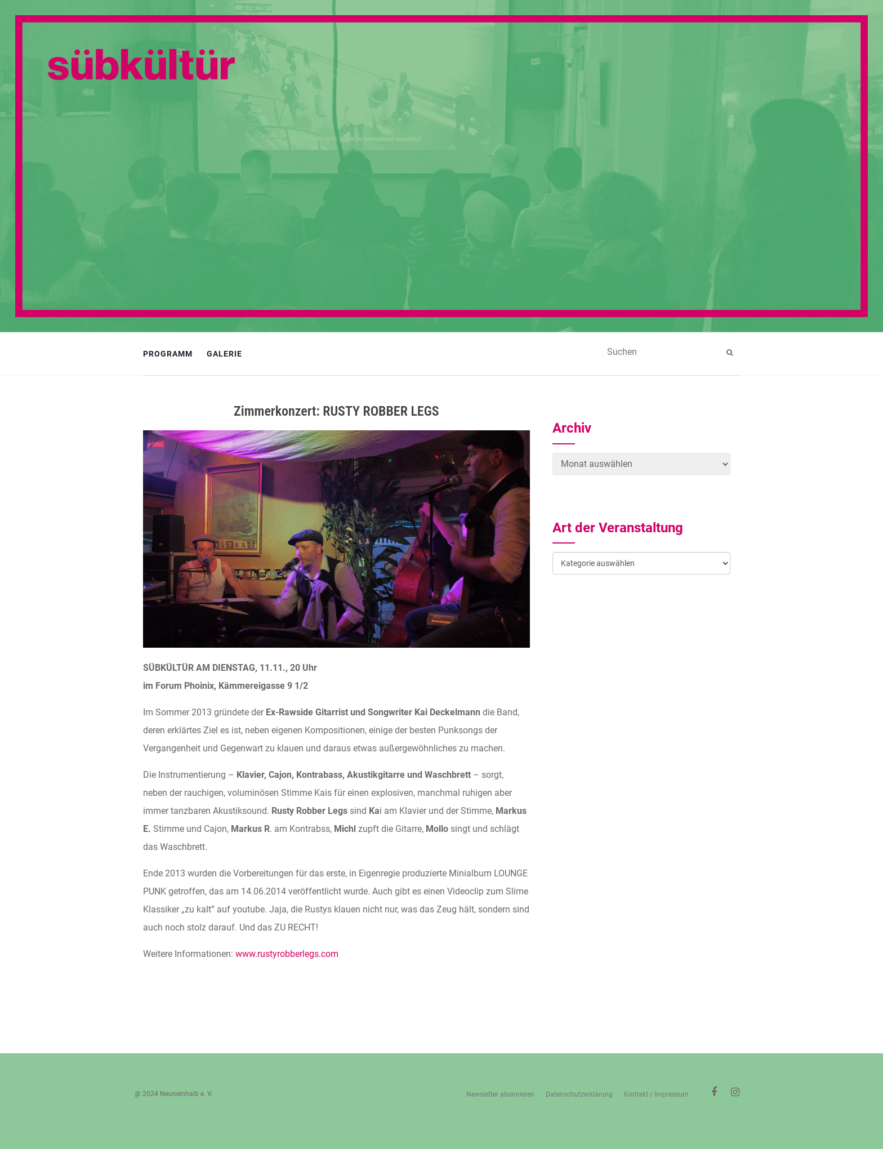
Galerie (224, 353)
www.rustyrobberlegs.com (286, 953)
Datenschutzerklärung (579, 1094)
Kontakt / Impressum (656, 1094)
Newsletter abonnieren (500, 1094)
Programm (168, 353)
